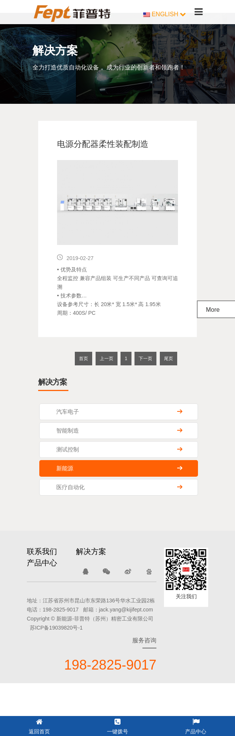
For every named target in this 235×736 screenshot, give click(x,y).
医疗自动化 (70, 487)
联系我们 (42, 551)
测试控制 (67, 449)
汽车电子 (67, 411)
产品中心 (42, 563)
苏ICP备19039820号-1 (56, 628)
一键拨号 (117, 725)
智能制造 (67, 430)
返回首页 (39, 725)
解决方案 (91, 551)
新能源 (64, 468)
